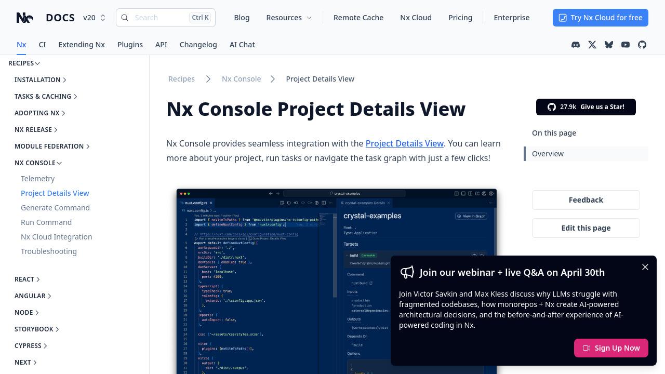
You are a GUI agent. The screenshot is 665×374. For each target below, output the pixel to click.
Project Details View (320, 79)
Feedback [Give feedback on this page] (586, 200)
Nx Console (241, 79)
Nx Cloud (416, 17)
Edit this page (585, 228)
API (161, 44)
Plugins (130, 44)
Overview (548, 153)
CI (42, 44)
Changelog (198, 44)
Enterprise (511, 17)
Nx (21, 44)
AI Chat (242, 44)
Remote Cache (358, 17)
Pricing (460, 17)
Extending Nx (81, 44)
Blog (241, 17)
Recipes (181, 79)
